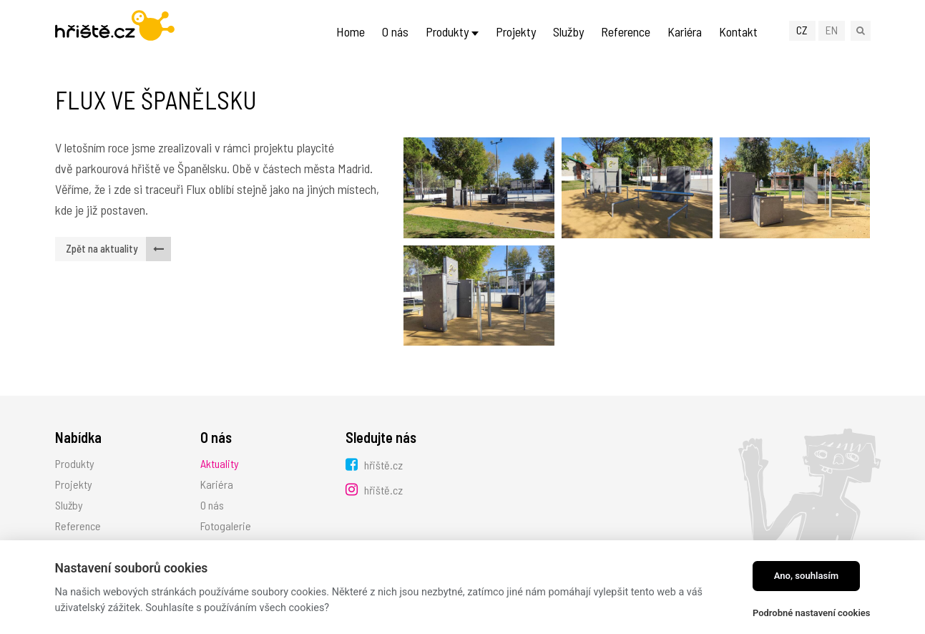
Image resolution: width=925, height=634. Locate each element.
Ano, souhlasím (806, 575)
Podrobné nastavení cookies (812, 613)
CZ (802, 29)
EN (832, 29)
